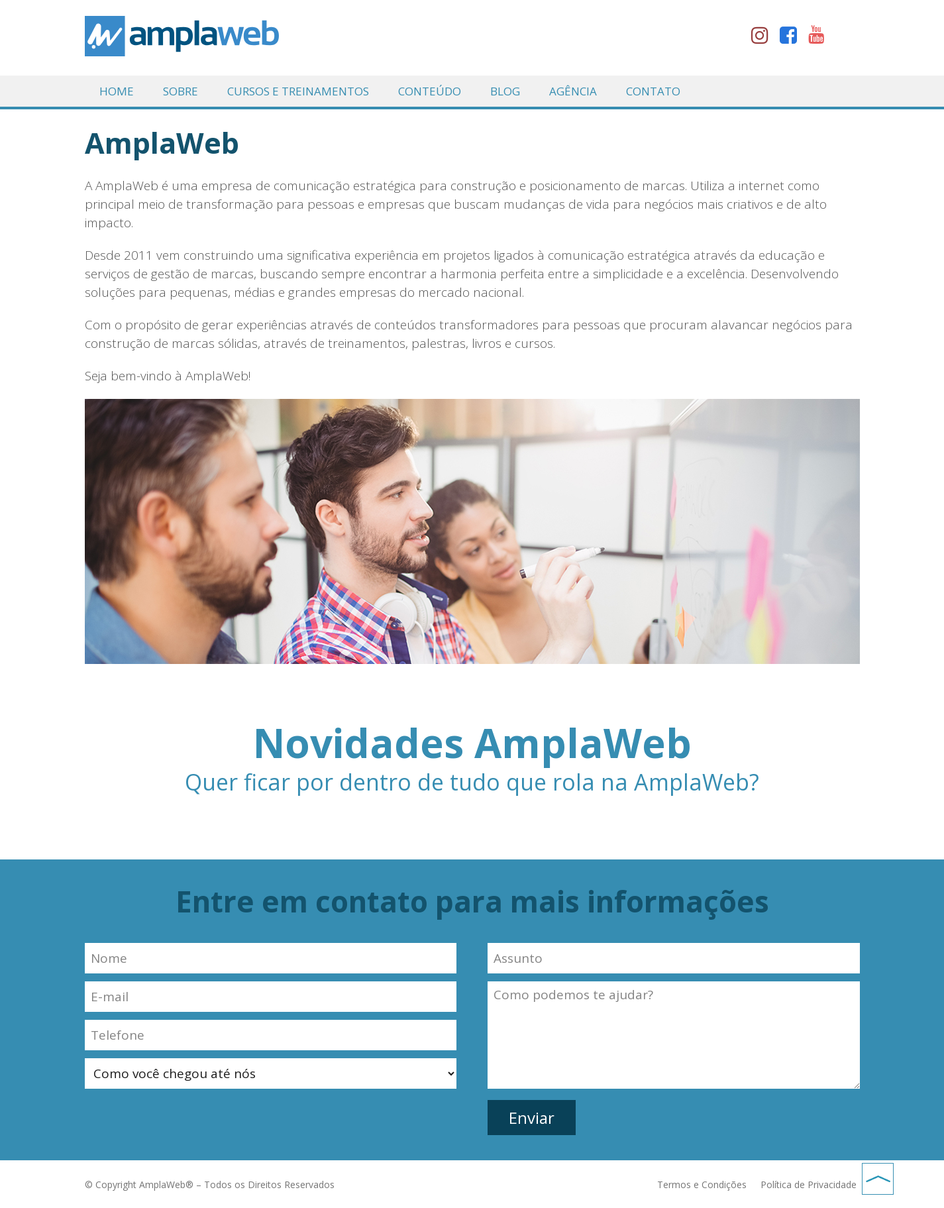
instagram (763, 37)
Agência (573, 91)
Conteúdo (429, 91)
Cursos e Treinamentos (298, 91)
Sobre (180, 91)
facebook (792, 37)
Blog (505, 91)
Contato (653, 91)
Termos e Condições (702, 1184)
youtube (820, 37)
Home (116, 91)
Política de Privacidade (808, 1184)
